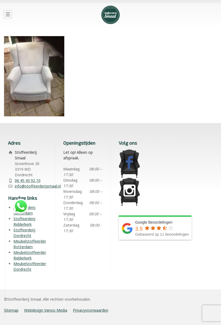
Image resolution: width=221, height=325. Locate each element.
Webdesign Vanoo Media (45, 310)
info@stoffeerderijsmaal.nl (38, 186)
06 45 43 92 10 (27, 180)
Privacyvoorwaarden (90, 310)
